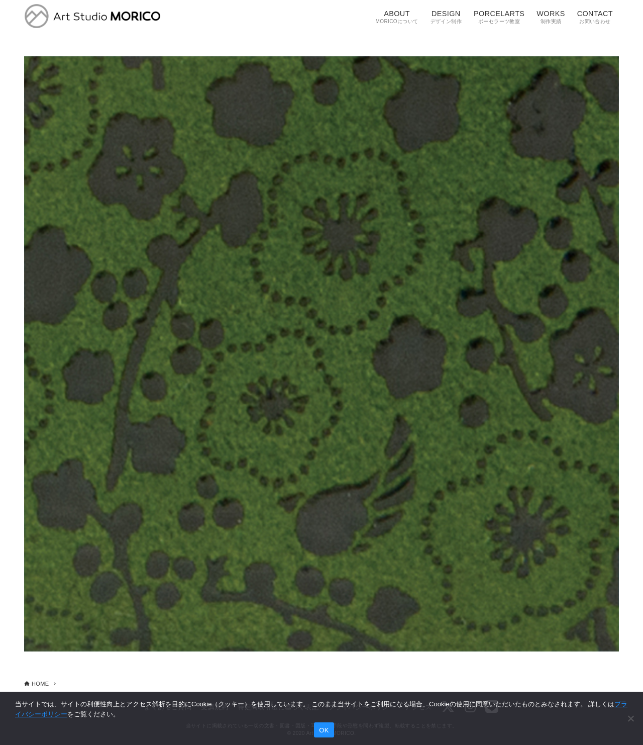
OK (324, 730)
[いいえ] (630, 718)
